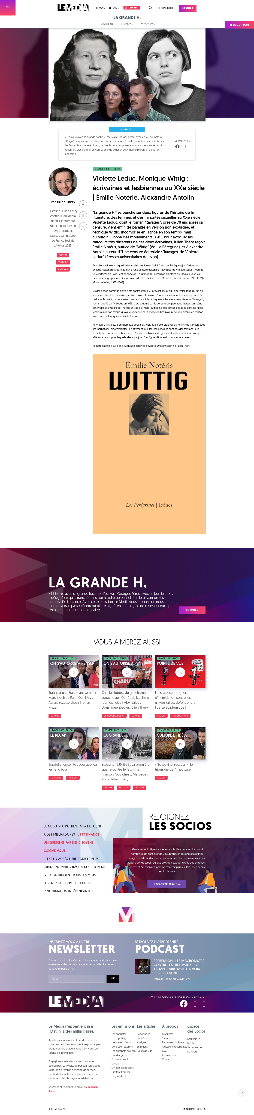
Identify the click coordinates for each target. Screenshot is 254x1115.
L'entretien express (122, 1046)
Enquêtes (142, 1038)
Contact (166, 1059)
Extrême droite (180, 715)
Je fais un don (239, 25)
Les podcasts (147, 24)
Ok (113, 978)
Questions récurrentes (174, 1046)
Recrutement (169, 1055)
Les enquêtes (118, 1034)
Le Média (76, 1001)
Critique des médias (114, 715)
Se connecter (165, 8)
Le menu (100, 8)
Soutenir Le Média (193, 1041)
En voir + (192, 610)
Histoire (139, 787)
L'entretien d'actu (121, 1042)
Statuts (166, 1038)
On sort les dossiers (122, 1067)
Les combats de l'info (123, 1050)
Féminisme (63, 262)
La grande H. (127, 129)
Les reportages (119, 1038)
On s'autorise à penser (119, 1061)
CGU (165, 1050)
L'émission (107, 24)
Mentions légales (194, 1109)
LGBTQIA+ (63, 269)
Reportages (143, 1034)
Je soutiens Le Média (166, 884)
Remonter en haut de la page (242, 1092)
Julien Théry (66, 202)
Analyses (142, 1042)
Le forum (114, 7)
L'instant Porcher (120, 1072)
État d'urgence (119, 1055)
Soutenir (187, 8)
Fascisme (123, 787)
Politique (73, 777)
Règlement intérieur (173, 1042)
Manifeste (167, 1034)
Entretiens (142, 1046)
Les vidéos (127, 24)
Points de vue (144, 1050)
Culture (63, 255)
